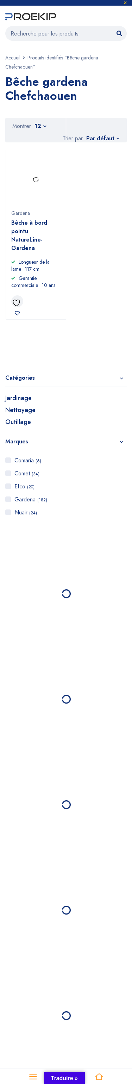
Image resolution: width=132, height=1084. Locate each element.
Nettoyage (20, 410)
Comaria (27, 460)
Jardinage (18, 398)
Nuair (25, 512)
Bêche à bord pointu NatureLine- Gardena (29, 235)
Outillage (18, 421)
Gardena (30, 499)
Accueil (12, 57)
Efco (24, 486)
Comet (26, 473)
